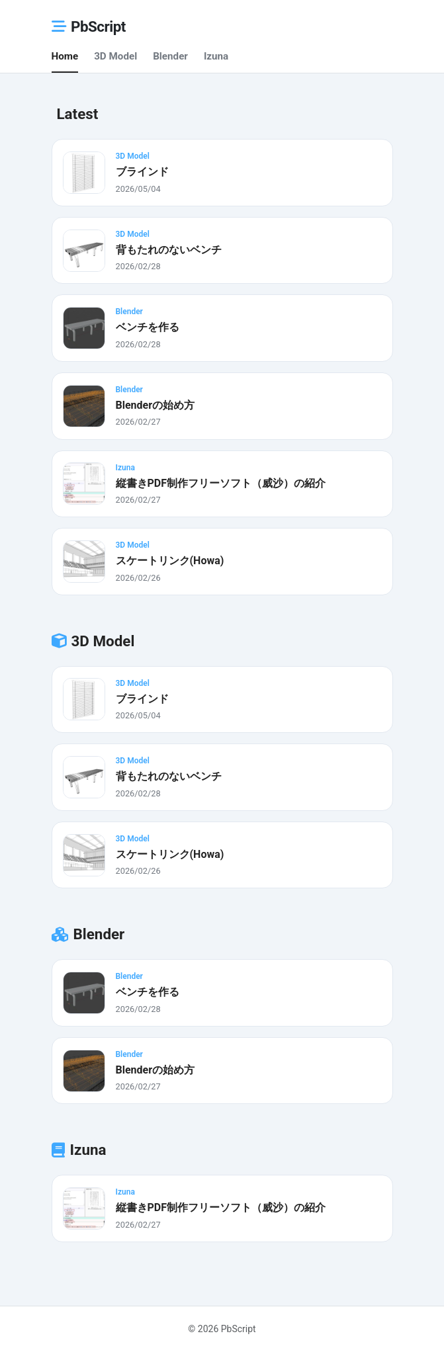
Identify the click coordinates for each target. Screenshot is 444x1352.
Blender (170, 56)
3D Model (115, 56)
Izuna (216, 56)
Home (65, 56)
